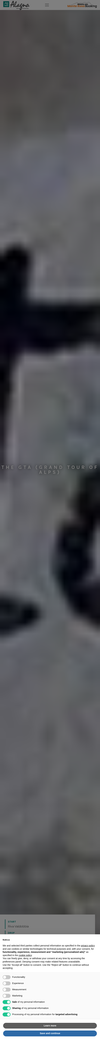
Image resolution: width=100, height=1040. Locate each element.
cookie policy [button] (25, 955)
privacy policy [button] (88, 945)
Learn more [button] (50, 1025)
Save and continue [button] (50, 1033)
